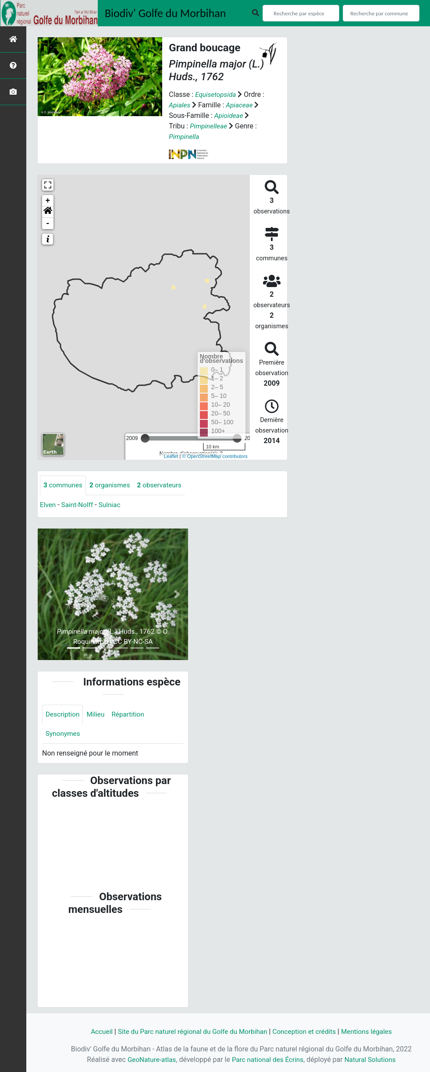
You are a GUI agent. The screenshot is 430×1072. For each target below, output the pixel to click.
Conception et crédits (307, 1031)
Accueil (95, 1031)
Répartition (131, 715)
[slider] (145, 438)
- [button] (48, 223)
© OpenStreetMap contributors (215, 456)
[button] (47, 212)
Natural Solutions (373, 1059)
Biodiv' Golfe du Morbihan (165, 13)
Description (63, 715)
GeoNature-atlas (149, 1059)
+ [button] (48, 200)
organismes (112, 485)
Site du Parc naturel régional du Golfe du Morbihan (190, 1031)
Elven (48, 505)
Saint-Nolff (78, 505)
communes (63, 485)
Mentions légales (371, 1031)
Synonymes (64, 735)
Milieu (97, 715)
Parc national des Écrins (267, 1059)
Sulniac (112, 505)
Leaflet (171, 456)
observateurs (164, 485)
